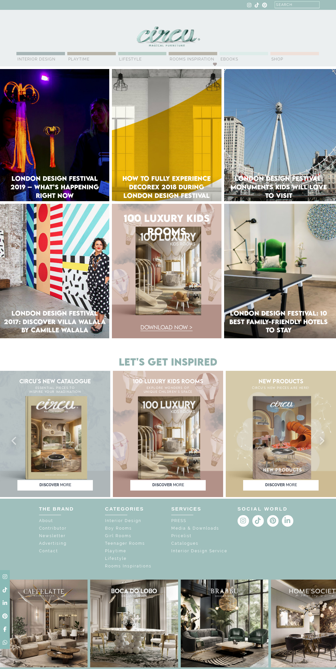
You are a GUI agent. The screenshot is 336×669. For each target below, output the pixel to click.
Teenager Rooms (125, 543)
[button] (14, 441)
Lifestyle (130, 59)
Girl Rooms (118, 536)
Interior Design (36, 59)
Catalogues (185, 543)
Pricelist (181, 536)
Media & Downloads (195, 528)
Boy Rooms (118, 528)
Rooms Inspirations (128, 566)
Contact (48, 551)
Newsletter (52, 536)
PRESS (178, 520)
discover (55, 485)
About (46, 520)
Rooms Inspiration (192, 59)
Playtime (79, 59)
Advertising (53, 543)
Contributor (53, 528)
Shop (277, 59)
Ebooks (229, 59)
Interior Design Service (199, 551)
